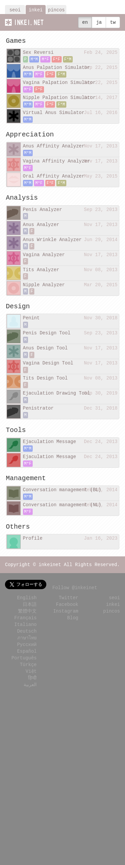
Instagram (65, 611)
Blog (72, 617)
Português (24, 657)
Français (25, 617)
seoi (15, 10)
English (27, 597)
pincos (56, 10)
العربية (30, 684)
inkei (36, 10)
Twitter (68, 597)
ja (99, 22)
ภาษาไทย (27, 637)
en (85, 22)
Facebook (67, 604)
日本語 (30, 604)
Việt (31, 671)
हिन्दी (32, 677)
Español (27, 651)
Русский (27, 644)
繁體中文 (27, 611)
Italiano (25, 624)
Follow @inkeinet (74, 587)
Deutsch (27, 631)
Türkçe (28, 664)
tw (113, 22)
